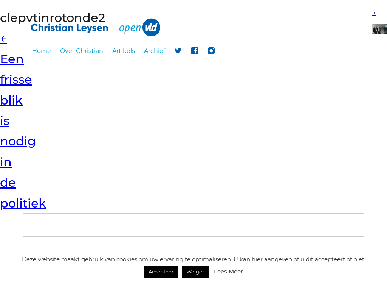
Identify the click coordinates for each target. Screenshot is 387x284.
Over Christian (81, 51)
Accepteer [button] (161, 271)
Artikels (123, 51)
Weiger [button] (195, 271)
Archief (154, 51)
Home (41, 51)
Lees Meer (228, 271)
